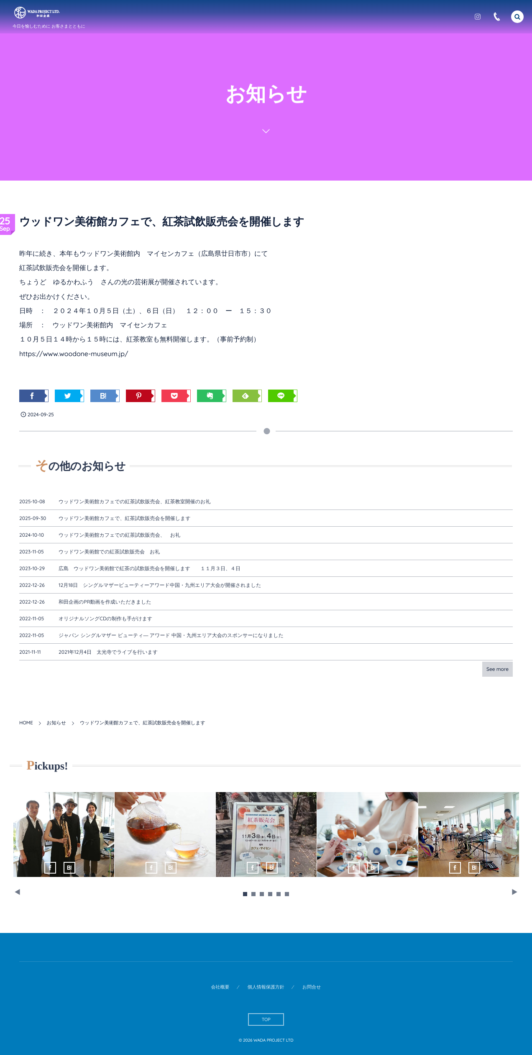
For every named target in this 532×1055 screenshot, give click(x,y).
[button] (517, 16)
